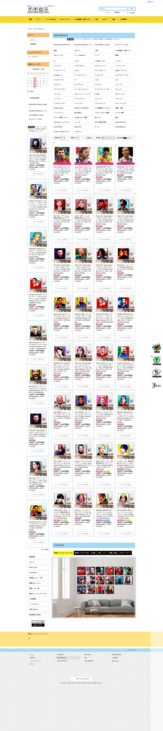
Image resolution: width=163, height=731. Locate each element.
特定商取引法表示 (35, 615)
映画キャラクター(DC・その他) (85, 553)
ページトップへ (132, 650)
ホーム (31, 654)
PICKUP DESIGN (62, 661)
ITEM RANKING (88, 661)
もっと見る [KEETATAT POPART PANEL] (45, 549)
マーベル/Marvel (79, 55)
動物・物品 (113, 553)
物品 (55, 50)
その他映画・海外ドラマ (123, 50)
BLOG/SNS (33, 572)
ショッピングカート (35, 661)
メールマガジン (34, 604)
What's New (33, 567)
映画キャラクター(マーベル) (63, 553)
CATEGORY (60, 654)
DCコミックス (58, 55)
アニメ (97, 55)
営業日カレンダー (35, 583)
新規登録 (117, 12)
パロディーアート (125, 553)
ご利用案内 (32, 599)
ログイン (108, 12)
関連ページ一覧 (34, 588)
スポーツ (77, 50)
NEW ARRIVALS (61, 657)
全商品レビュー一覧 (35, 578)
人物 (96, 50)
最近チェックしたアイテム (37, 593)
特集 (85, 657)
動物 (116, 55)
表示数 (57, 138)
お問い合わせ (33, 609)
